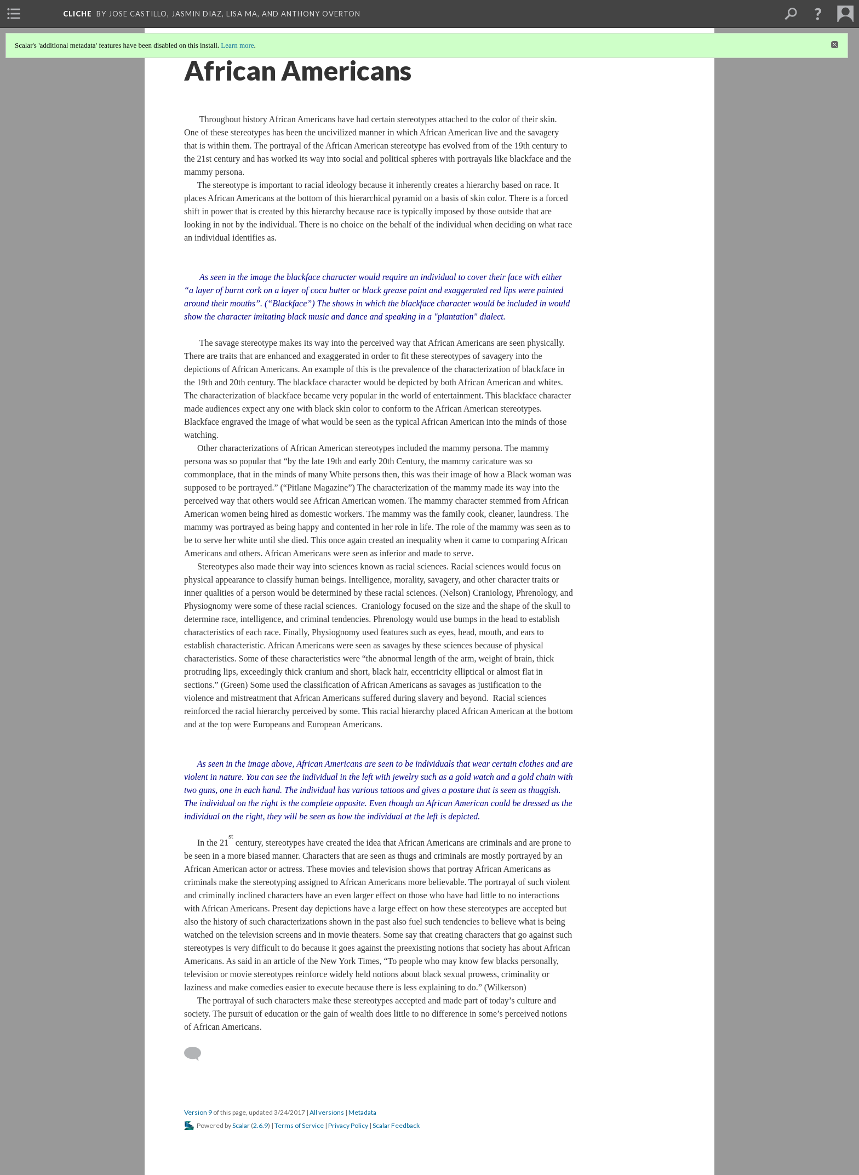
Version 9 (198, 1112)
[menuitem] (13, 13)
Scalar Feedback (396, 1125)
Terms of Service (299, 1125)
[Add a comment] (197, 1054)
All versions (327, 1112)
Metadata (362, 1112)
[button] (818, 13)
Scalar (241, 1125)
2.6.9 (260, 1125)
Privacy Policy (348, 1125)
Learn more (237, 45)
